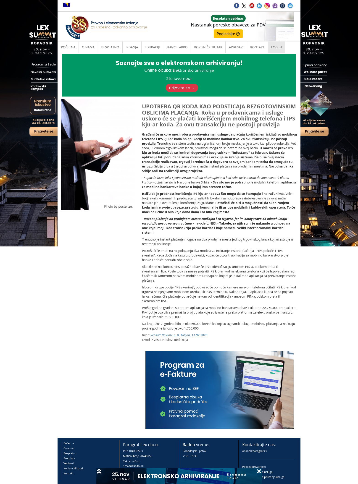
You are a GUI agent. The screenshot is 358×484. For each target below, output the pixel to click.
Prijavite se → (182, 88)
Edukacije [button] (153, 47)
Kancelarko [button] (177, 47)
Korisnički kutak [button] (208, 47)
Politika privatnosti (254, 467)
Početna (68, 47)
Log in (276, 47)
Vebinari (68, 463)
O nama (88, 47)
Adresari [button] (236, 47)
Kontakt (68, 473)
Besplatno (110, 47)
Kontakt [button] (257, 47)
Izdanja (132, 47)
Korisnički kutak (73, 468)
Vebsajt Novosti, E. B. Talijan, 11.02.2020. (179, 335)
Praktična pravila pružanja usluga (263, 477)
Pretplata (69, 458)
